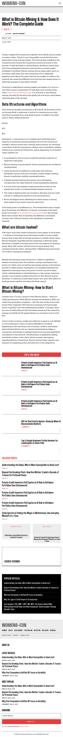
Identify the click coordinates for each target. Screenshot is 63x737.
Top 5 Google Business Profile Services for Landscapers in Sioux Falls (39, 441)
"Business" (25, 427)
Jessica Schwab (18, 33)
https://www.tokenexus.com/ (19, 92)
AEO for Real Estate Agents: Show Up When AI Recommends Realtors (41, 422)
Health (24, 370)
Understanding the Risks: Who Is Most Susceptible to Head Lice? (30, 464)
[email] (31, 715)
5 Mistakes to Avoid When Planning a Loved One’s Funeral (16, 536)
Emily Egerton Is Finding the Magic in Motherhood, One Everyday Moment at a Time (30, 514)
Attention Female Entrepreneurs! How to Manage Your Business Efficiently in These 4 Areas (47, 539)
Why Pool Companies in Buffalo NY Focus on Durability (23, 595)
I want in (32, 722)
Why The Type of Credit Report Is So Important (20, 599)
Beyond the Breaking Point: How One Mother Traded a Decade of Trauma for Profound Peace (30, 474)
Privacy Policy (24, 726)
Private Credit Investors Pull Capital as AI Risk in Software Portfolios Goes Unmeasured (39, 365)
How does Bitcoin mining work (30, 213)
